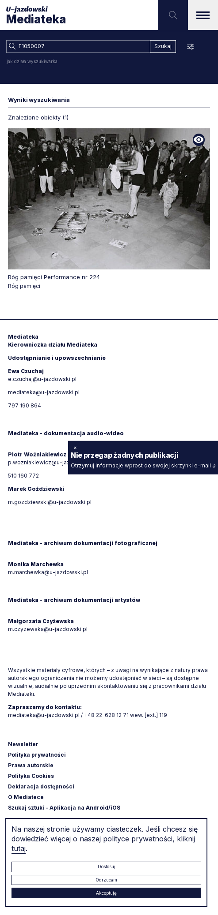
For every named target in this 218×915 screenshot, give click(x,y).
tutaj (18, 848)
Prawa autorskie (31, 765)
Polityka (31, 776)
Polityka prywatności (37, 754)
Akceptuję (106, 893)
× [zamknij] (75, 447)
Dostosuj (106, 866)
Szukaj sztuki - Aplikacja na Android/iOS (64, 807)
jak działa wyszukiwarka (32, 61)
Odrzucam (106, 879)
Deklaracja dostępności (41, 786)
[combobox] (78, 46)
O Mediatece (26, 797)
